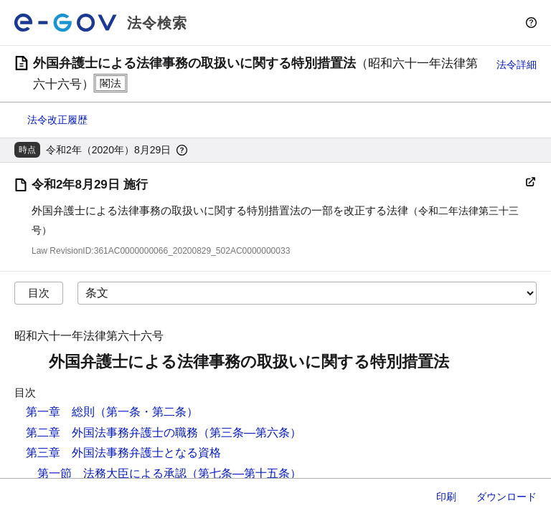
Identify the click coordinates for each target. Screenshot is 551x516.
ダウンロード (506, 496)
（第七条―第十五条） (244, 473)
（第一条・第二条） (146, 412)
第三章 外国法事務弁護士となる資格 (123, 452)
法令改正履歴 (57, 119)
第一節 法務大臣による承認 (112, 473)
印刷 (446, 496)
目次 (39, 293)
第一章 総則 (60, 412)
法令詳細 (516, 64)
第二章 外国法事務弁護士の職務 (112, 432)
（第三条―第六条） (249, 432)
